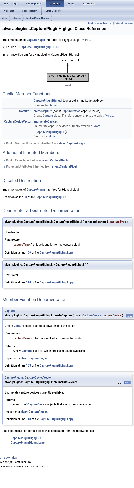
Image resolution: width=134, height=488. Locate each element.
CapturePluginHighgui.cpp (57, 252)
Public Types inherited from (36, 160)
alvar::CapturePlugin (72, 143)
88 (25, 197)
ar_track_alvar (9, 457)
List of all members (123, 23)
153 (28, 365)
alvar (5, 18)
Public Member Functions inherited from (44, 143)
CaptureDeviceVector (17, 121)
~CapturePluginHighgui (49, 132)
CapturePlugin (36, 40)
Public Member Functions (100, 23)
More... (86, 40)
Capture (24, 111)
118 (28, 419)
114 (28, 282)
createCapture (43, 111)
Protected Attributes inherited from (40, 166)
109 (28, 252)
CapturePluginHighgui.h (39, 47)
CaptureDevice (71, 111)
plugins (17, 18)
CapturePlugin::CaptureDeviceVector (28, 377)
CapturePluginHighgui (38, 18)
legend (67, 85)
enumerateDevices (46, 121)
